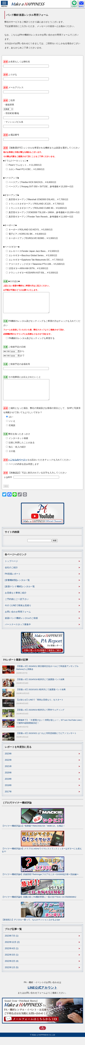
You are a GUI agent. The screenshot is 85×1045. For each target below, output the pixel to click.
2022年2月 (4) (12, 969)
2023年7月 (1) (12, 944)
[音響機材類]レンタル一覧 (17, 588)
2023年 (8, 762)
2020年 (8, 781)
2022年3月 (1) (12, 963)
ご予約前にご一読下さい (17, 607)
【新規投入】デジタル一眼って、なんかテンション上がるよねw (31, 928)
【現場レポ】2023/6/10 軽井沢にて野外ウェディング (40, 718)
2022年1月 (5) (12, 975)
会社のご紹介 (11, 575)
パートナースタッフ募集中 (18, 632)
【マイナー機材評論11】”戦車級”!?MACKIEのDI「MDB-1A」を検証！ (33, 834)
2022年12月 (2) (12, 950)
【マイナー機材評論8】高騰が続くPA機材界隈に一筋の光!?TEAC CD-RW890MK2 (39, 905)
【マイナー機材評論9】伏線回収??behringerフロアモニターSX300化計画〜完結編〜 (40, 882)
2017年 (8, 800)
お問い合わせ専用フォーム (18, 620)
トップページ (11, 569)
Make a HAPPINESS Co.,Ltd (43, 1043)
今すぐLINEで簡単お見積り (18, 613)
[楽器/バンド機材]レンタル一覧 (20, 594)
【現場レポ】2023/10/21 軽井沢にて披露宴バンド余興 (41, 697)
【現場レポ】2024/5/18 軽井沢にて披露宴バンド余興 (40, 687)
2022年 (8, 768)
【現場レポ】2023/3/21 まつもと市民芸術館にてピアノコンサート (46, 741)
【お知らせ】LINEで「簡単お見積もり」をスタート (39, 708)
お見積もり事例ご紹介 (15, 601)
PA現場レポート (13, 582)
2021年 (8, 774)
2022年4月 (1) (12, 956)
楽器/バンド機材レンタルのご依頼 (21, 626)
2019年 (8, 787)
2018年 (8, 793)
